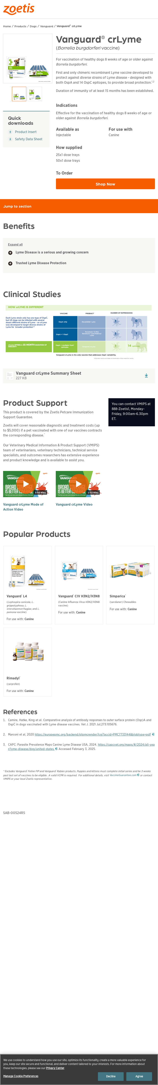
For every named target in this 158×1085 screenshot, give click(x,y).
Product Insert (24, 132)
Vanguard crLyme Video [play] (74, 504)
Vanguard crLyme (69, 26)
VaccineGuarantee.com (124, 775)
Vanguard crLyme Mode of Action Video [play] (23, 507)
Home (7, 26)
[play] (26, 484)
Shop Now (123, 185)
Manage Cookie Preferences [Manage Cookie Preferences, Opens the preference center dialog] (20, 1076)
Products (20, 26)
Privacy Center (55, 1068)
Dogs (33, 26)
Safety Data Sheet (25, 139)
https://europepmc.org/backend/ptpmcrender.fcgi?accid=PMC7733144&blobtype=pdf (94, 734)
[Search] (152, 8)
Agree (139, 1076)
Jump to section (80, 206)
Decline (110, 1076)
